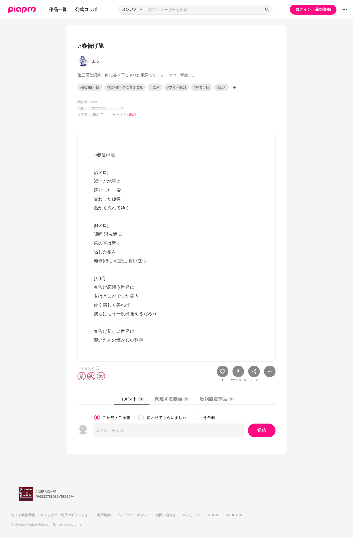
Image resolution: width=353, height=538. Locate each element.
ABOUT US (235, 515)
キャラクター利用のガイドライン (65, 515)
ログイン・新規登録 (313, 9)
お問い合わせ (166, 515)
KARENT (213, 515)
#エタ (221, 87)
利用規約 (104, 515)
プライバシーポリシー (133, 515)
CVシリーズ (191, 515)
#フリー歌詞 (176, 87)
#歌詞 (155, 87)
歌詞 (132, 115)
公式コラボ (86, 9)
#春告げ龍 (201, 87)
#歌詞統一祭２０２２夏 (125, 87)
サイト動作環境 (23, 515)
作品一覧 (58, 9)
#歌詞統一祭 (89, 87)
